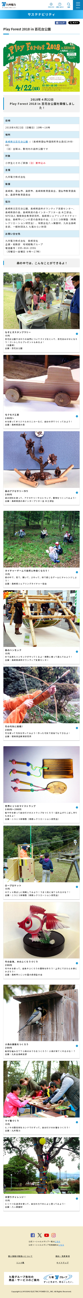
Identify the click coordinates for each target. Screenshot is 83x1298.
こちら (57, 1241)
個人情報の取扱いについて (20, 1256)
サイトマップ (62, 1262)
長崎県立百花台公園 (18, 141)
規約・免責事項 (62, 1256)
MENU (78, 8)
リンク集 (20, 1262)
